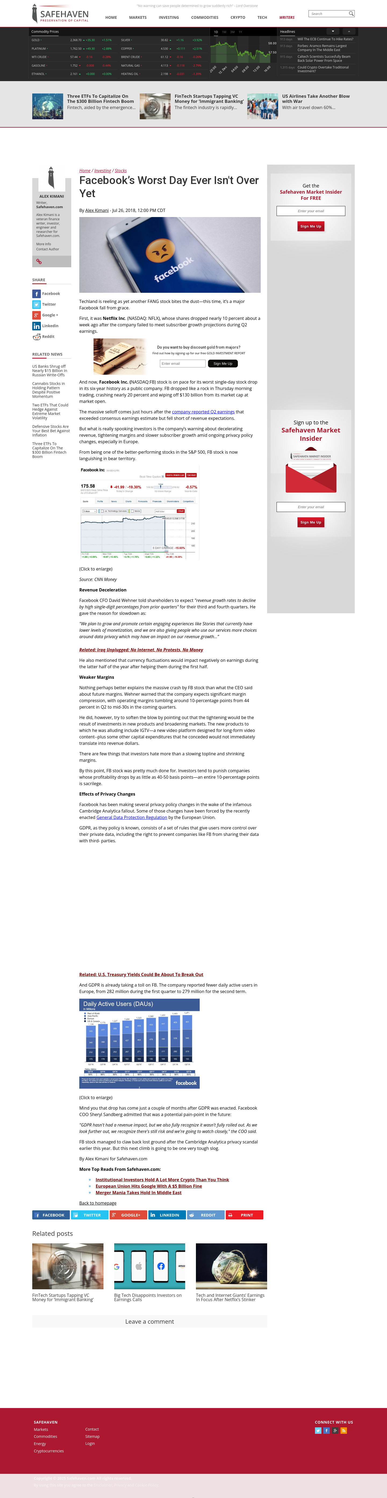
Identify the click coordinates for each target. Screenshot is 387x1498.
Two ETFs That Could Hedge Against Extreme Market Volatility (50, 411)
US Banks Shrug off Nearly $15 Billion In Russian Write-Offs (49, 370)
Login (90, 1443)
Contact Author (47, 249)
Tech (262, 17)
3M (232, 32)
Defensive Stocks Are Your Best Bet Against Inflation (51, 431)
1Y (240, 32)
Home (111, 17)
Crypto (238, 17)
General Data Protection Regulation (131, 817)
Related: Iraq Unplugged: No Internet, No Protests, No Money (141, 650)
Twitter (44, 304)
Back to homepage (98, 1203)
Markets (137, 17)
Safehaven (46, 1422)
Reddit (43, 336)
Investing (169, 17)
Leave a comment (149, 1321)
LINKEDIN (164, 1215)
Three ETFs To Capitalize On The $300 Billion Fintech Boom (100, 98)
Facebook (46, 293)
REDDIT (202, 1215)
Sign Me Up (310, 226)
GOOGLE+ (126, 1215)
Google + (45, 314)
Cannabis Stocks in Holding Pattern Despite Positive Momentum (48, 390)
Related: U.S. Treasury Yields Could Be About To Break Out (141, 974)
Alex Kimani (97, 210)
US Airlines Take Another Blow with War (316, 98)
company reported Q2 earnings (203, 412)
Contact (92, 1429)
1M (224, 32)
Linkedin (45, 325)
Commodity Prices (45, 31)
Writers (286, 17)
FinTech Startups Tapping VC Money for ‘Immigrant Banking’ (209, 98)
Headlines (287, 31)
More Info (43, 244)
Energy (40, 1443)
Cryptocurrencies (49, 1450)
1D (216, 32)
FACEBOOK (49, 1215)
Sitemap (92, 1436)
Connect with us (334, 1422)
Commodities (204, 17)
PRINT (240, 1215)
